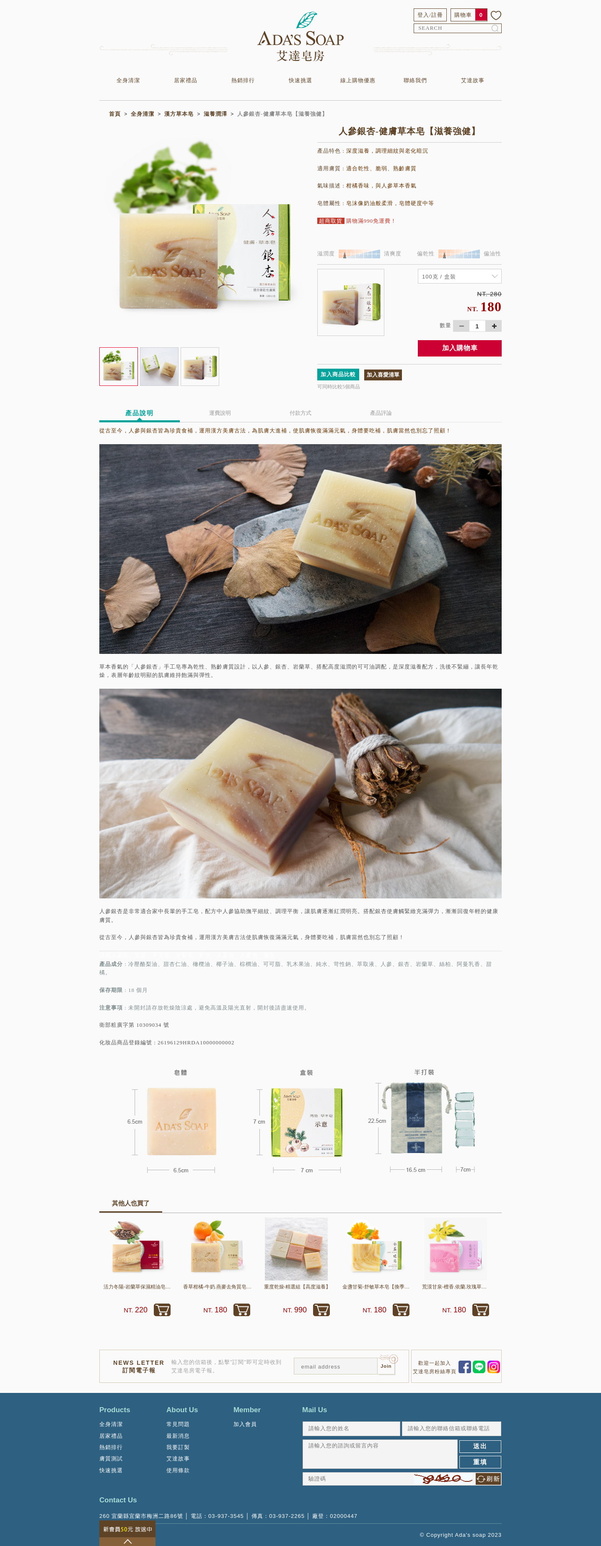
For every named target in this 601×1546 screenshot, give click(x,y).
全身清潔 (128, 80)
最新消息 (178, 1436)
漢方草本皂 (179, 114)
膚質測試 (111, 1458)
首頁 (115, 114)
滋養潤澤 (215, 114)
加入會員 (245, 1424)
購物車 (463, 15)
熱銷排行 (243, 80)
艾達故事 (472, 80)
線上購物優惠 (358, 80)
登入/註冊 (430, 15)
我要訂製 (178, 1447)
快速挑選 (300, 80)
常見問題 (178, 1424)
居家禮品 (185, 80)
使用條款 (178, 1470)
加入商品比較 (338, 374)
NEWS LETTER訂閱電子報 (138, 1366)
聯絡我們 (415, 80)
